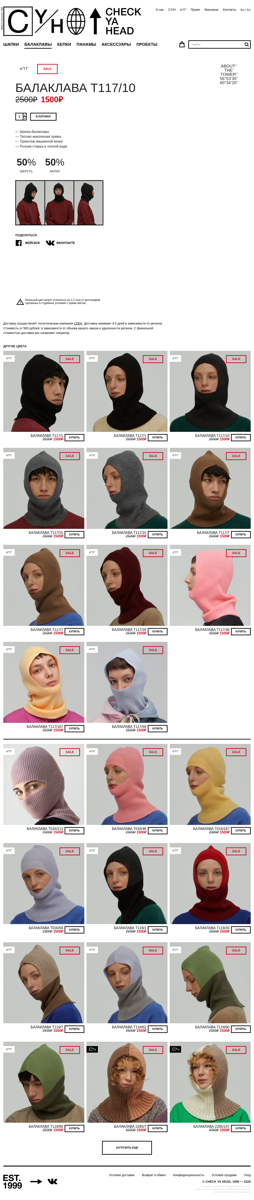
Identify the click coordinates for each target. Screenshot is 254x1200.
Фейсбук (27, 243)
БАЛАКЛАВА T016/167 (211, 829)
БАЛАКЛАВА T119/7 (47, 1027)
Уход (247, 1175)
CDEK (78, 323)
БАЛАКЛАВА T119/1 (130, 928)
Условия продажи (224, 1175)
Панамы (86, 44)
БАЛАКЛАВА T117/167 (45, 727)
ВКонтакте (61, 243)
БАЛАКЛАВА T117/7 (213, 533)
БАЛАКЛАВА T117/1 (47, 436)
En (249, 10)
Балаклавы (38, 44)
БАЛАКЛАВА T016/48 (129, 829)
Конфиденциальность (188, 1175)
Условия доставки (121, 1175)
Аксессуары (116, 44)
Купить (74, 437)
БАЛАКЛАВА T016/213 (45, 829)
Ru (242, 10)
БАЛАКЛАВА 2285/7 (130, 1126)
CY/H (171, 9)
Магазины (212, 9)
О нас (160, 9)
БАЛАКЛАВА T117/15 (46, 533)
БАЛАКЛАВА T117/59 (129, 727)
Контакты (229, 9)
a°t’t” (183, 9)
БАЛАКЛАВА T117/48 (212, 630)
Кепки (64, 44)
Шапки (11, 44)
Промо (195, 9)
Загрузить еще (127, 1147)
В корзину (43, 116)
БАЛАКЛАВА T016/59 (46, 928)
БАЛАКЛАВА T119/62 (129, 1027)
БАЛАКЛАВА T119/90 (212, 1027)
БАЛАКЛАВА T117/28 (129, 630)
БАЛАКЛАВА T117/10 (212, 436)
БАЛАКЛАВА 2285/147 (211, 1126)
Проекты (146, 44)
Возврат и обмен (154, 1175)
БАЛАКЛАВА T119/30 (212, 928)
